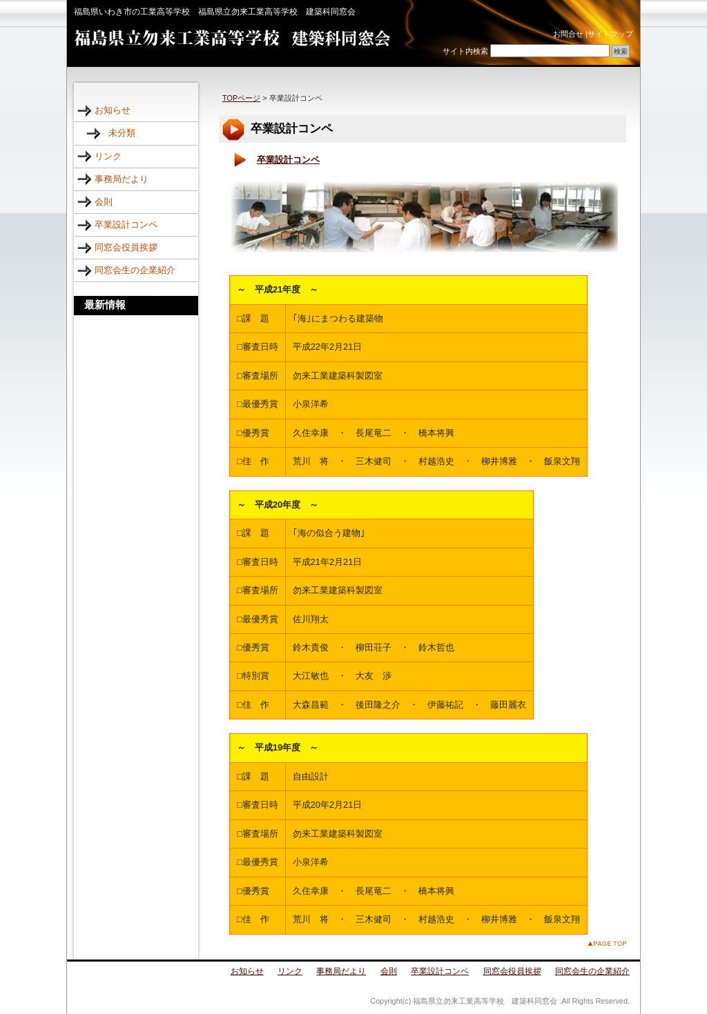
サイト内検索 (465, 51)
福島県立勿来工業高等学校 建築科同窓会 (232, 38)
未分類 (121, 133)
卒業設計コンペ (288, 160)
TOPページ (241, 98)
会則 (104, 202)
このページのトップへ (607, 943)
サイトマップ (610, 34)
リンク (108, 156)
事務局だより (121, 179)
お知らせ (112, 110)
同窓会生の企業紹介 (135, 270)
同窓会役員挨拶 (126, 247)
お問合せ (568, 34)
